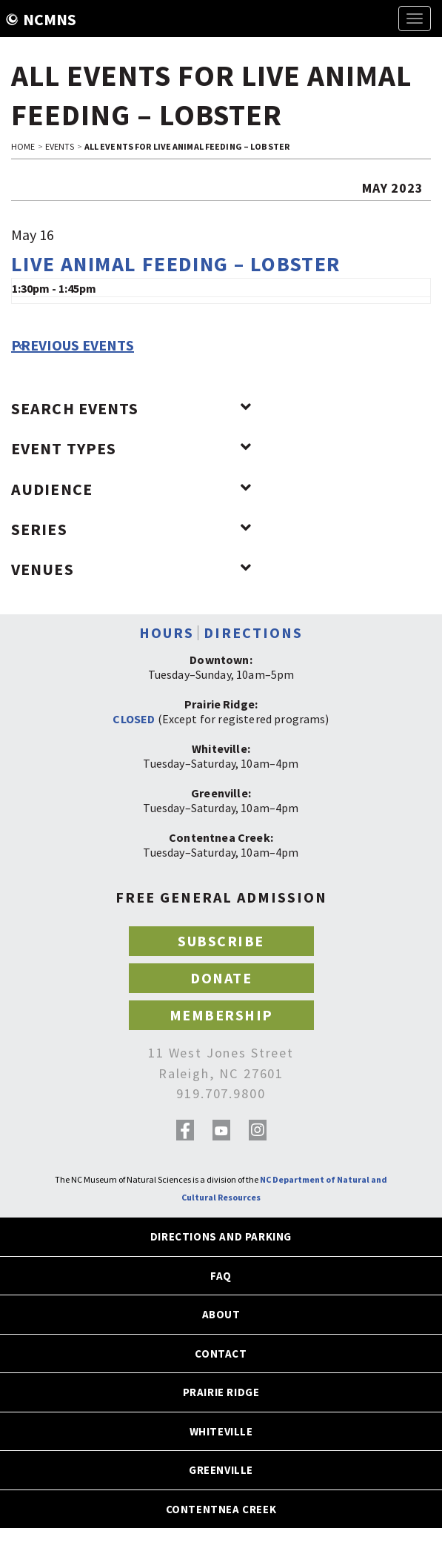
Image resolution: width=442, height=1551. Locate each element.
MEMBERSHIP (221, 1015)
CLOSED (134, 718)
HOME (23, 146)
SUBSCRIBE (221, 940)
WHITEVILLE (221, 1431)
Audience (131, 489)
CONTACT (221, 1353)
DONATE (221, 978)
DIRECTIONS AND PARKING (221, 1236)
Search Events (131, 408)
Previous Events (72, 345)
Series (131, 529)
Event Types (131, 448)
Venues (131, 569)
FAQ (221, 1276)
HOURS (166, 632)
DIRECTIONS (253, 632)
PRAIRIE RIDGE (221, 1392)
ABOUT (221, 1314)
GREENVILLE (221, 1470)
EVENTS (60, 146)
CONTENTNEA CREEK (221, 1509)
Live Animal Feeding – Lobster (176, 263)
